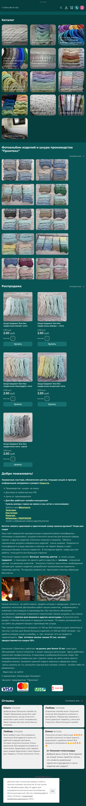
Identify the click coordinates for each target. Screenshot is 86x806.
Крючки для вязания (71, 113)
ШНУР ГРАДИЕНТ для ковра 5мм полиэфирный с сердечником (41, 62)
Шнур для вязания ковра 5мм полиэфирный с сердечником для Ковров (13, 37)
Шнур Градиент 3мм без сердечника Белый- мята (15, 324)
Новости (44, 483)
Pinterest (11, 515)
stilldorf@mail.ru (43, 776)
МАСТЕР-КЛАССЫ (13, 136)
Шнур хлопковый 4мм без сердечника (71, 88)
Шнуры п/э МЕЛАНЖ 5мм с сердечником (14, 88)
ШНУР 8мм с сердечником (39, 111)
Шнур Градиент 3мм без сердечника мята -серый (15, 445)
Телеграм (11, 510)
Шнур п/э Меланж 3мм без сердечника (42, 88)
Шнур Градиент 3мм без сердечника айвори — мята (51, 324)
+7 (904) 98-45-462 (10, 8)
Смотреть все (75, 156)
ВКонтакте (24, 507)
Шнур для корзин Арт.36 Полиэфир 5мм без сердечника (71, 40)
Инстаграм (11, 513)
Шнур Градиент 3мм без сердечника (42, 41)
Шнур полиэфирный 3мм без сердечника (71, 64)
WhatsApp (18, 518)
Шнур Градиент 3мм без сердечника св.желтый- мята (51, 385)
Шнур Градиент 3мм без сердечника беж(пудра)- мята (17, 385)
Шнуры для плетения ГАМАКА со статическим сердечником (14, 62)
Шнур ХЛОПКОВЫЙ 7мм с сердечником (14, 111)
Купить (18, 344)
